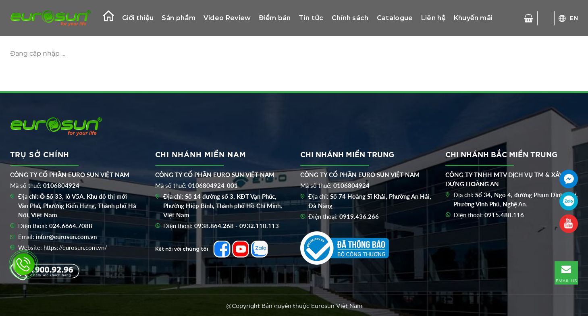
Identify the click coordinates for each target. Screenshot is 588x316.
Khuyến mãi (473, 18)
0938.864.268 (214, 225)
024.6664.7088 (70, 225)
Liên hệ (433, 18)
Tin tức (311, 18)
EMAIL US (566, 272)
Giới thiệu (138, 18)
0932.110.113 (259, 225)
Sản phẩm (178, 18)
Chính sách (350, 18)
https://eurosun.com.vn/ (75, 247)
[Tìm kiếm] (546, 18)
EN (574, 17)
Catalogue (395, 18)
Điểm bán (275, 18)
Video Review (227, 18)
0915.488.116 (504, 214)
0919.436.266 (359, 216)
